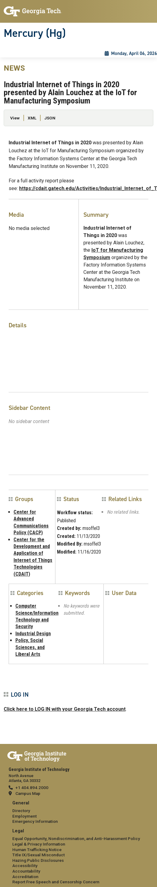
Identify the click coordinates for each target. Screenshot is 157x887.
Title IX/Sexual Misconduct (38, 854)
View (15, 117)
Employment (24, 816)
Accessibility (25, 865)
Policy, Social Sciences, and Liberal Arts (30, 647)
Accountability (26, 871)
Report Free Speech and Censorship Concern (55, 881)
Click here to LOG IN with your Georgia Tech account (65, 709)
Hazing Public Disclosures (38, 860)
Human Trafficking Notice (37, 849)
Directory (21, 810)
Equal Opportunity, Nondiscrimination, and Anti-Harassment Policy (76, 838)
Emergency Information (35, 821)
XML (32, 117)
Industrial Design (33, 633)
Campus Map (27, 793)
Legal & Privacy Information (38, 844)
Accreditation (25, 876)
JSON (49, 117)
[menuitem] (78, 812)
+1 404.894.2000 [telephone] (31, 787)
